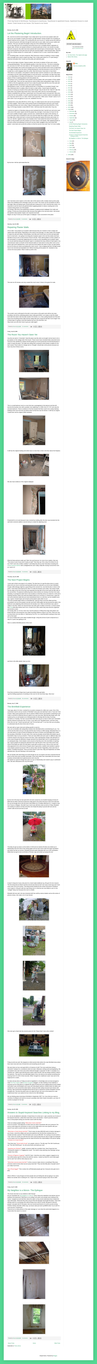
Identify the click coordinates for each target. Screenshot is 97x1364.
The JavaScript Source (78, 48)
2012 (69, 96)
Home (34, 1343)
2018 (69, 85)
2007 (69, 107)
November (72, 113)
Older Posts (57, 1343)
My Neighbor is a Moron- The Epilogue (25, 1190)
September (72, 117)
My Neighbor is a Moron (26, 1195)
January (71, 152)
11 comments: (25, 326)
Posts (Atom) (17, 1346)
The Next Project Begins (18, 580)
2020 (69, 83)
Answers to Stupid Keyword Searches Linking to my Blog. (33, 1112)
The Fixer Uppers (15, 1082)
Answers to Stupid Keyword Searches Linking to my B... (78, 135)
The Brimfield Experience (18, 707)
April (70, 145)
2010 (69, 100)
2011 (69, 98)
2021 (69, 81)
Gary (76, 63)
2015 (69, 92)
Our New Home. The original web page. (77, 55)
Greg (11, 607)
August (71, 120)
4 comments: (25, 1104)
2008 (69, 105)
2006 (69, 109)
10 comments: (25, 1182)
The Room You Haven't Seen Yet (22, 334)
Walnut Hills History (72, 56)
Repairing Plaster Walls (18, 227)
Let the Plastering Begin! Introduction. (24, 33)
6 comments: (25, 219)
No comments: (25, 698)
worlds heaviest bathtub (13, 565)
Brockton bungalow (28, 1082)
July (70, 122)
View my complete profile (79, 66)
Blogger (55, 1355)
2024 (69, 77)
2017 (69, 88)
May (70, 143)
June (70, 141)
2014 (69, 94)
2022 (69, 79)
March (71, 147)
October (71, 115)
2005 (69, 154)
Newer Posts (11, 1343)
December (72, 111)
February (71, 149)
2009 (69, 103)
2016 (69, 90)
